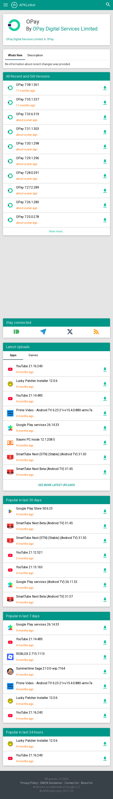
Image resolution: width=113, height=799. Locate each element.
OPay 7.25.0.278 (27, 217)
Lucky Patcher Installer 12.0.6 (37, 381)
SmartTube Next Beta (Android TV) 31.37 (44, 596)
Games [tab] (33, 355)
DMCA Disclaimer (51, 783)
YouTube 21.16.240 (29, 366)
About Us (86, 783)
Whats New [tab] (15, 55)
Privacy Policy (29, 783)
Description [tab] (35, 55)
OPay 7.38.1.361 (27, 85)
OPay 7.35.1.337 (27, 99)
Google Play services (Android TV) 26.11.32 (46, 582)
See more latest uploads (56, 485)
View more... (56, 231)
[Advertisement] (56, 279)
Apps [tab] (13, 355)
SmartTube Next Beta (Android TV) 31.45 (44, 469)
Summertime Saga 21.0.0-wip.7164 (40, 668)
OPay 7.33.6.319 (27, 114)
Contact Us (71, 783)
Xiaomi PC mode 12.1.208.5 (35, 439)
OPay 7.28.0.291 (27, 173)
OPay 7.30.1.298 (27, 143)
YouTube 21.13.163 (29, 567)
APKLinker (23, 5)
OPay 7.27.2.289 (27, 187)
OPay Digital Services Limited (65, 29)
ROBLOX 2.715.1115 (30, 654)
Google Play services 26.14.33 (37, 425)
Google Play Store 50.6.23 (34, 508)
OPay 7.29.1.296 (27, 158)
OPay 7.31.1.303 (27, 129)
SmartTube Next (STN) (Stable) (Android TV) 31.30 (51, 454)
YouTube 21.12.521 (29, 552)
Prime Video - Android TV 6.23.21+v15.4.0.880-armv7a (54, 410)
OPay (50, 39)
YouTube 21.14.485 (29, 395)
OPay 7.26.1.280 (27, 202)
